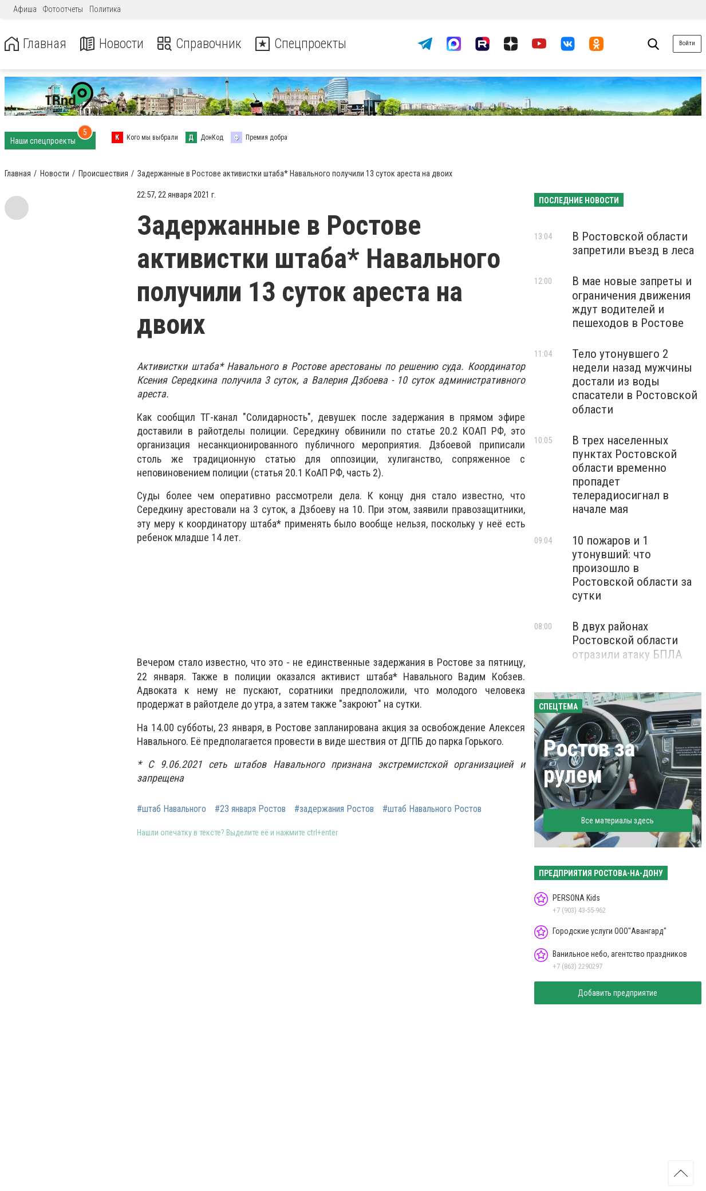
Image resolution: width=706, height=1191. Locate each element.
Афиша (25, 9)
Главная (36, 44)
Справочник (202, 44)
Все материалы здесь (617, 820)
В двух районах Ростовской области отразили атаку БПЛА (627, 640)
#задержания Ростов (334, 809)
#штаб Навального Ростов (432, 809)
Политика (105, 9)
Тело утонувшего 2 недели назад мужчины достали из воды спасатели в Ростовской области (634, 381)
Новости (113, 44)
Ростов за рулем (589, 761)
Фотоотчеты (63, 9)
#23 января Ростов (250, 809)
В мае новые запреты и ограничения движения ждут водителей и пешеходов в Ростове (632, 301)
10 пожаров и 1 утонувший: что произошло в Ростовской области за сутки (632, 568)
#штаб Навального (171, 809)
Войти (687, 43)
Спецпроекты (306, 44)
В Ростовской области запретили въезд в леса (633, 243)
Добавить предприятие (617, 992)
